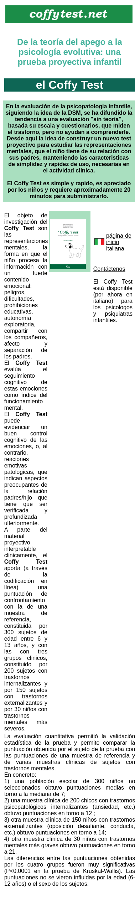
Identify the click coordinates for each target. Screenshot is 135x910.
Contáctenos (109, 269)
